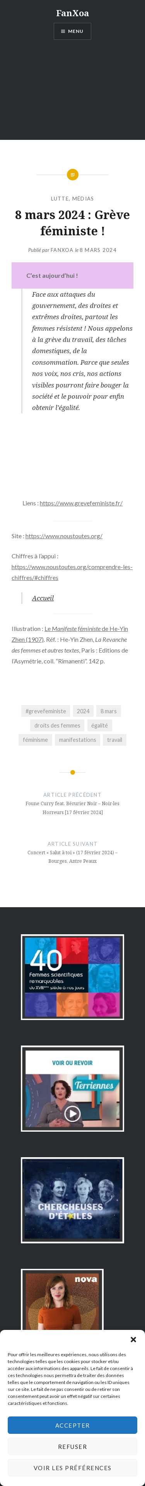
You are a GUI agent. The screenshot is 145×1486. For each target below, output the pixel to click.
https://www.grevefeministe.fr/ (81, 503)
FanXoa (72, 13)
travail (114, 739)
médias (83, 199)
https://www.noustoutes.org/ (64, 535)
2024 (83, 711)
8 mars (109, 711)
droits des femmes (57, 725)
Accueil (43, 597)
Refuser (72, 1446)
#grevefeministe (46, 711)
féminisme (35, 739)
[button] (133, 1339)
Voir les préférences (73, 1467)
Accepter (72, 1425)
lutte (60, 199)
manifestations (77, 739)
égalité (99, 725)
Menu (76, 31)
